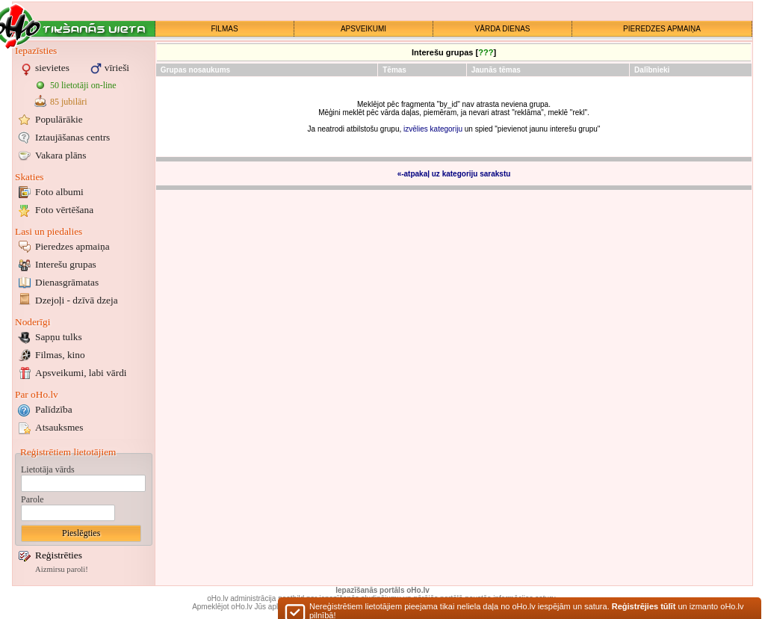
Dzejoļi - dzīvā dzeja (76, 300)
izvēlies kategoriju (432, 129)
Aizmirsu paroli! (61, 569)
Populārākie (59, 119)
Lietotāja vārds (48, 469)
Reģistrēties (58, 555)
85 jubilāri (68, 101)
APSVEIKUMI (363, 29)
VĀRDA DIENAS (502, 29)
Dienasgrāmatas (67, 282)
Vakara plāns (60, 155)
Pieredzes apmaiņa (72, 246)
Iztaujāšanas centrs (72, 137)
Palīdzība (53, 409)
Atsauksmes (59, 427)
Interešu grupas (65, 264)
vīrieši (117, 67)
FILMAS (224, 29)
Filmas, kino (60, 354)
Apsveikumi (81, 372)
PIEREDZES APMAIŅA (662, 29)
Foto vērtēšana (64, 209)
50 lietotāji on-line (83, 85)
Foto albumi (59, 191)
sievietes (52, 67)
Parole (32, 499)
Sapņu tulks (58, 336)
